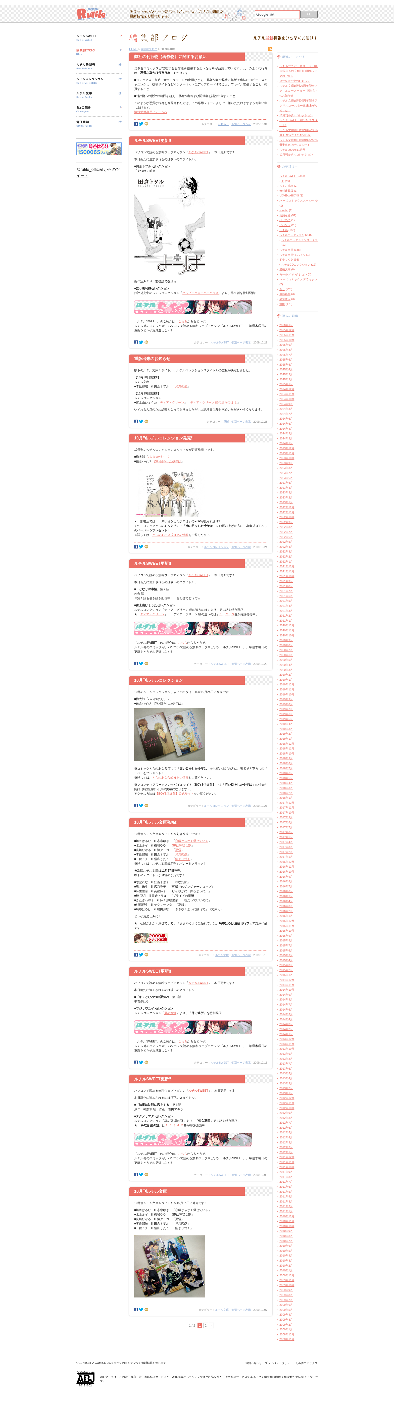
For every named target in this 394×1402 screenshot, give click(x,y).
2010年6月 (286, 1245)
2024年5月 (286, 423)
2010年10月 (286, 1226)
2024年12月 (286, 389)
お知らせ (223, 124)
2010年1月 (286, 1270)
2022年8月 (286, 526)
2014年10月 (286, 989)
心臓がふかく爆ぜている (191, 841)
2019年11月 (286, 689)
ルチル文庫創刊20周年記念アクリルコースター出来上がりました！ (298, 105)
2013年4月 (286, 1078)
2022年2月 (286, 556)
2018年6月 (286, 773)
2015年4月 (286, 960)
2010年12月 (286, 1216)
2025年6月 (286, 359)
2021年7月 (286, 590)
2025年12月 (286, 330)
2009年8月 (286, 1294)
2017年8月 (286, 822)
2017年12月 (286, 802)
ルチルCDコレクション (295, 264)
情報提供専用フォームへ (150, 112)
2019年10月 (286, 694)
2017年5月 (286, 837)
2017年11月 (286, 807)
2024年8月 (286, 408)
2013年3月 (286, 1083)
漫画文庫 (284, 269)
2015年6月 (286, 950)
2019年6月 (286, 714)
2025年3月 (286, 374)
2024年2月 (286, 438)
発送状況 (284, 299)
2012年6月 (286, 1127)
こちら (182, 321)
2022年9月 (286, 522)
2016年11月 (286, 866)
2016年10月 (286, 871)
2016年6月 (286, 891)
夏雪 (178, 850)
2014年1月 (286, 1034)
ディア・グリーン (172, 402)
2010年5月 (286, 1250)
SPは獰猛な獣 (181, 845)
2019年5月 (286, 719)
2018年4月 (286, 782)
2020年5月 (286, 659)
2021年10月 (286, 576)
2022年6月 (286, 536)
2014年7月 (286, 1004)
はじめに (284, 220)
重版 (226, 421)
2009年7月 (286, 1299)
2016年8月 (286, 881)
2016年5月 (286, 896)
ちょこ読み (286, 185)
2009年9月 (286, 1289)
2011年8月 (286, 1176)
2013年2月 (286, 1088)
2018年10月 (286, 753)
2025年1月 (286, 384)
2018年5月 (286, 778)
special (283, 210)
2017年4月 (286, 841)
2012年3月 (286, 1142)
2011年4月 (286, 1196)
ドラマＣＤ (286, 259)
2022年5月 (286, 541)
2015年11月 (286, 925)
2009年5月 (286, 1309)
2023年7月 (286, 472)
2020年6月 (286, 655)
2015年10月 (286, 930)
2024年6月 (286, 418)
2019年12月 (286, 684)
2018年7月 (286, 768)
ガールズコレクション (293, 274)
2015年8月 (286, 940)
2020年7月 (286, 650)
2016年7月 (286, 886)
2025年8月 (286, 349)
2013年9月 (286, 1053)
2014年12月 (286, 979)
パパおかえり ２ (159, 457)
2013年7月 (286, 1063)
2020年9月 (286, 640)
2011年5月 (286, 1191)
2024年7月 (286, 413)
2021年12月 (286, 566)
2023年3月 (286, 492)
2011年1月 (286, 1211)
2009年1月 (286, 1329)
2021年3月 (286, 610)
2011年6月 (286, 1186)
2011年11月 (286, 1162)
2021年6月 (286, 595)
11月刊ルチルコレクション (296, 154)
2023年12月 (286, 448)
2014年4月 (286, 1019)
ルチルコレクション (216, 546)
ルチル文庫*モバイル (292, 254)
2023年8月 (286, 467)
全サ (282, 289)
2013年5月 (286, 1073)
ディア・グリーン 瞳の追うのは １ (213, 402)
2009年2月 (286, 1324)
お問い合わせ (253, 1363)
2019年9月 (286, 699)
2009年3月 (286, 1319)
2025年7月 (286, 354)
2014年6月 (286, 1009)
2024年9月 (286, 404)
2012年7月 (286, 1122)
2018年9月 (286, 758)
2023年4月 (286, 487)
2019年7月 (286, 709)
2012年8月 (286, 1117)
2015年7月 (286, 945)
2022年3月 (286, 551)
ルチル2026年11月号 (292, 149)
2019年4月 (286, 723)
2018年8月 (286, 763)
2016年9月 (286, 876)
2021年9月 (286, 581)
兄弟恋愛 (181, 386)
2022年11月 (286, 512)
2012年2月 (286, 1147)
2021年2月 (286, 615)
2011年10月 (286, 1167)
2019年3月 (286, 728)
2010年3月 (286, 1260)
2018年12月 (286, 743)
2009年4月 (286, 1314)
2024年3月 (286, 433)
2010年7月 (286, 1240)
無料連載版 (286, 190)
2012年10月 (286, 1108)
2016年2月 (286, 911)
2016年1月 (286, 915)
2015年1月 (286, 974)
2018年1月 (286, 797)
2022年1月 (286, 561)
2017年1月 (286, 856)
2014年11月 (286, 984)
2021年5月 (286, 600)
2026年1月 (286, 325)
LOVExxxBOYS (289, 195)
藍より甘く (182, 859)
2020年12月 (286, 625)
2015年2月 (286, 970)
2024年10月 (286, 398)
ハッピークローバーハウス (200, 293)
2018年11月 (286, 748)
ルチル (283, 230)
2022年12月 (286, 507)
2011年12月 (286, 1157)
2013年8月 (286, 1058)
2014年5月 (286, 1014)
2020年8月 (286, 645)
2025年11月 (286, 334)
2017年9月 (286, 817)
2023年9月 (286, 463)
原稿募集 (284, 293)
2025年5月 (286, 364)
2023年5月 (286, 482)
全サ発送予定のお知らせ (294, 80)
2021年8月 (286, 586)
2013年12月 (286, 1038)
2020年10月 (286, 635)
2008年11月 (286, 1339)
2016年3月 (286, 906)
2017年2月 (286, 852)
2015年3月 (286, 965)
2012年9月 (286, 1112)
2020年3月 (286, 669)
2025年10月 (286, 339)
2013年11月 (286, 1043)
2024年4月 (286, 428)
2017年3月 (286, 846)
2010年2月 (286, 1265)
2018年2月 (286, 792)
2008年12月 (286, 1334)
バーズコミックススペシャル (298, 200)
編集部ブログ (149, 49)
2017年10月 (286, 812)
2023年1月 (286, 502)
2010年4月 (286, 1255)
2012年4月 (286, 1137)
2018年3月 (286, 787)
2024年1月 (286, 443)
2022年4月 (286, 546)
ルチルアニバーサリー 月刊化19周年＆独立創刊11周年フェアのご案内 (298, 71)
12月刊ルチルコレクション (296, 115)
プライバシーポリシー (278, 1363)
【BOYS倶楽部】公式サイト (174, 793)
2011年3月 (286, 1201)
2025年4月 (286, 369)
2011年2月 (286, 1206)
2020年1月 (286, 679)
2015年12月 (286, 920)
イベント (284, 225)
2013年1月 (286, 1093)
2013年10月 (286, 1048)
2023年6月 (286, 477)
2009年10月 (286, 1285)
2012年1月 (286, 1152)
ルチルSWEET (220, 342)
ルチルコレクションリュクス (299, 239)
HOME (133, 49)
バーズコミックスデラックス (298, 279)
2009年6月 (286, 1304)
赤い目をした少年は (167, 461)
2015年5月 (286, 955)
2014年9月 (286, 994)
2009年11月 (286, 1280)
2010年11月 (286, 1221)
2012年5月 (286, 1132)
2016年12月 (286, 861)
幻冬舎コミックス (307, 1363)
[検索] (276, 15)
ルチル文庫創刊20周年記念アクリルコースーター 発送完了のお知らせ (298, 90)
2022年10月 (286, 517)
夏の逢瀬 (170, 1013)
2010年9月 (286, 1230)
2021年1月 (286, 620)
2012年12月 (286, 1097)
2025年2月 (286, 379)
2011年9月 (286, 1171)
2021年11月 (286, 571)
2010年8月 (286, 1235)
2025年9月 (286, 344)
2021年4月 (286, 605)
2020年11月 (286, 630)
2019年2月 (286, 733)
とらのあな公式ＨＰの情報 (170, 535)
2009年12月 (286, 1275)
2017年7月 (286, 827)
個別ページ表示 (241, 124)
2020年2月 (286, 674)
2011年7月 (286, 1181)
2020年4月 (286, 664)
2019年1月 (286, 738)
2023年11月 (286, 453)
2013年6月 (286, 1068)
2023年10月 (286, 458)
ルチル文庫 (222, 955)
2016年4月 (286, 901)
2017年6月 (286, 832)
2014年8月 (286, 999)
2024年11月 (286, 393)
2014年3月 (286, 1024)
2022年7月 (286, 531)
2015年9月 (286, 935)
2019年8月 (286, 704)
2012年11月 (286, 1103)
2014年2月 (286, 1029)
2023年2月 (286, 497)
